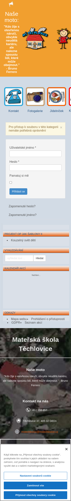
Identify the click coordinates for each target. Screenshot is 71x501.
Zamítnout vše (35, 485)
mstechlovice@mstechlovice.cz (39, 431)
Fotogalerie (35, 100)
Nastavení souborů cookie (35, 475)
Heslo (14, 161)
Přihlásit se (18, 191)
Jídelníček (56, 100)
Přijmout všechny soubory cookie (35, 495)
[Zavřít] (66, 449)
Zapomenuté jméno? (23, 214)
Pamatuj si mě (19, 175)
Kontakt (13, 100)
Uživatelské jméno (22, 147)
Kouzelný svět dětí (23, 240)
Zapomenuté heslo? (22, 206)
